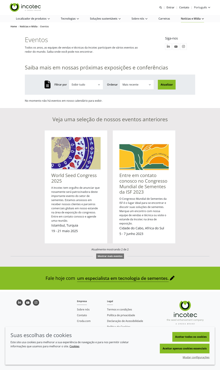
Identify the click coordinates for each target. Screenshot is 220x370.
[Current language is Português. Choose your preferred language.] (201, 8)
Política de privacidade (121, 315)
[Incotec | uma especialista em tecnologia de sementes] (26, 8)
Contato (82, 315)
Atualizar (167, 86)
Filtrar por (60, 86)
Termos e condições (119, 309)
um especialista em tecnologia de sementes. (123, 280)
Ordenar (112, 86)
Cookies (74, 346)
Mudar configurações (196, 357)
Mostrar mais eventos (110, 257)
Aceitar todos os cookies (191, 337)
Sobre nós (83, 309)
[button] (33, 20)
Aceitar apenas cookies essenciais (185, 348)
